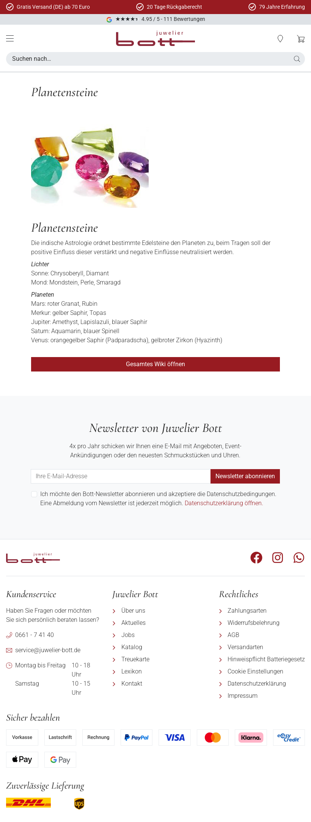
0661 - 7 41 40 (34, 635)
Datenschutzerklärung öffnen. (224, 503)
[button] (297, 59)
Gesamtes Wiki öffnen (155, 364)
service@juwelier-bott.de (47, 650)
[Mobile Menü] (10, 38)
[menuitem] (159, 610)
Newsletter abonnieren (245, 476)
